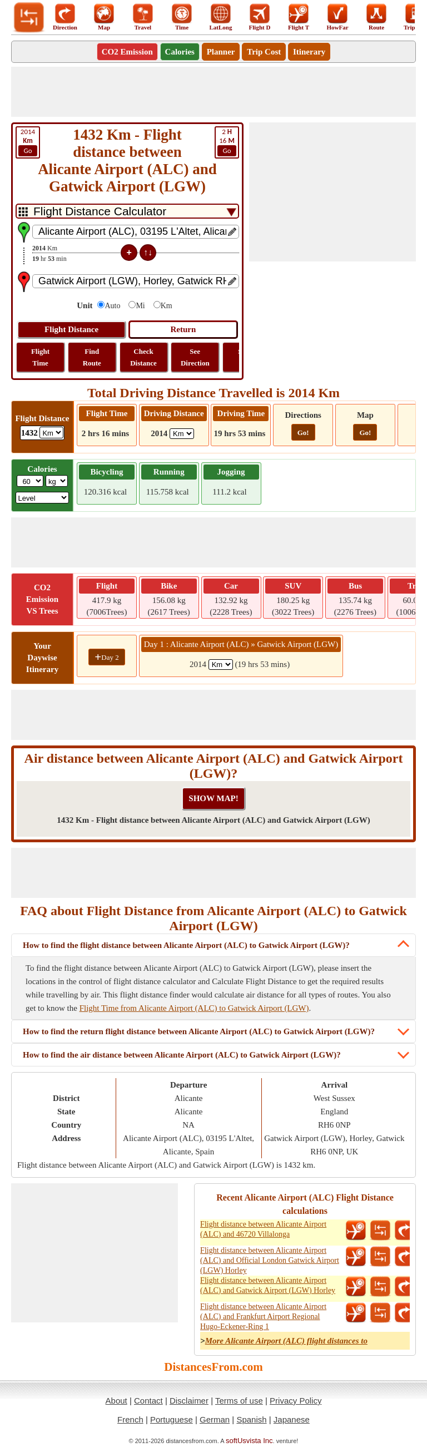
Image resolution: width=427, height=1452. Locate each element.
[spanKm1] (220, 664)
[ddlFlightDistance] (51, 432)
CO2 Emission (127, 51)
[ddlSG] (42, 497)
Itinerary (309, 51)
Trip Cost (264, 51)
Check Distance (143, 357)
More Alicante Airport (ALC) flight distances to (286, 1340)
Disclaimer (189, 1400)
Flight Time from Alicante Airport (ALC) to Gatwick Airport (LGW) (194, 1008)
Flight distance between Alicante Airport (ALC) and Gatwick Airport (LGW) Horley (267, 1285)
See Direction (195, 357)
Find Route (92, 357)
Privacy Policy (295, 1400)
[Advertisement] (213, 92)
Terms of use (239, 1400)
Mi (140, 306)
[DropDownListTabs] (127, 211)
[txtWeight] (30, 481)
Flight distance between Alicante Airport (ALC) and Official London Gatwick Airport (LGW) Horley (269, 1260)
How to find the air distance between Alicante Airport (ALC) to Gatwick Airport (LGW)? (182, 1054)
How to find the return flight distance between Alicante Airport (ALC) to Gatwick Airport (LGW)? (199, 1031)
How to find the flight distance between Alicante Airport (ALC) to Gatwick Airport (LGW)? (186, 945)
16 (227, 141)
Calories (180, 51)
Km (166, 306)
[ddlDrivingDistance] (182, 433)
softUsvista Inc (249, 1440)
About (116, 1400)
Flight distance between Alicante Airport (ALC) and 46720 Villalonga (263, 1229)
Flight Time (40, 357)
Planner (221, 51)
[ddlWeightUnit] (57, 481)
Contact (148, 1400)
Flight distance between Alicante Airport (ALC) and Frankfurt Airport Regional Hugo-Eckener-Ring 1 (263, 1316)
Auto (112, 306)
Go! (303, 432)
